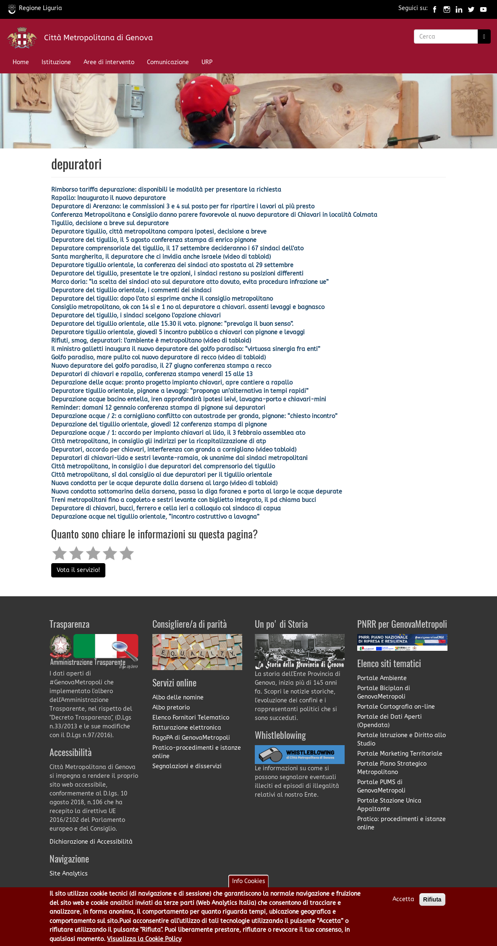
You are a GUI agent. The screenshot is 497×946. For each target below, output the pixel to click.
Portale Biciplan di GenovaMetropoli (383, 692)
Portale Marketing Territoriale (399, 753)
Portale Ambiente (382, 678)
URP (206, 62)
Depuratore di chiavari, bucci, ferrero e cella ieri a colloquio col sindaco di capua (166, 508)
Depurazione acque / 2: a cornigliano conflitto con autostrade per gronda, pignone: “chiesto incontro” (194, 416)
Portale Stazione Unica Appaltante (389, 805)
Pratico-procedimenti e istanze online (196, 752)
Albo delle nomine (178, 697)
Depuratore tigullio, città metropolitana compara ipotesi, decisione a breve (159, 231)
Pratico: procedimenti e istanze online (401, 823)
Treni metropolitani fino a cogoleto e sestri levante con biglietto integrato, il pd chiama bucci (183, 500)
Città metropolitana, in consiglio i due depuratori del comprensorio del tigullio (163, 466)
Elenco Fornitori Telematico (190, 717)
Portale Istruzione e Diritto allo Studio (401, 739)
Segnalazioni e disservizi (187, 766)
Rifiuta (432, 904)
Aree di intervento (109, 62)
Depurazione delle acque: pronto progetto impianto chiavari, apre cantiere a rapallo (172, 382)
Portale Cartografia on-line (396, 706)
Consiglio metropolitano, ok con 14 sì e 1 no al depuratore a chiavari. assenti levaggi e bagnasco (187, 307)
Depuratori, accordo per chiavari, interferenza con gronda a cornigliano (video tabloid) (173, 449)
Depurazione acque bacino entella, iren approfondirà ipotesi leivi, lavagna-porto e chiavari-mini (188, 399)
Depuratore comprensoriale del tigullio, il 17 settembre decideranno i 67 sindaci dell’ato (177, 248)
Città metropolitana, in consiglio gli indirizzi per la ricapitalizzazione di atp (158, 441)
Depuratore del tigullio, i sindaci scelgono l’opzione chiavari (136, 315)
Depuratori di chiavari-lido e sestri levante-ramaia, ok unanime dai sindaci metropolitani (179, 458)
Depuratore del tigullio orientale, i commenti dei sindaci (131, 290)
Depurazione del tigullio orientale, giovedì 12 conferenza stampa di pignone (159, 424)
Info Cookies (248, 885)
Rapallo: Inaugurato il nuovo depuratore (108, 198)
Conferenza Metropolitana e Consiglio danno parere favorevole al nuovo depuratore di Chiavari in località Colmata (214, 214)
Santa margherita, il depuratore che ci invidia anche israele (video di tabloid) (161, 256)
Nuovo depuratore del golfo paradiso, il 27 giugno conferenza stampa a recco (161, 365)
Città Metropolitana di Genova (98, 37)
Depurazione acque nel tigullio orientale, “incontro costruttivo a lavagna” (155, 516)
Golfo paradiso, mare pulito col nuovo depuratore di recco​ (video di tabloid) (158, 357)
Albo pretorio (171, 707)
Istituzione (56, 62)
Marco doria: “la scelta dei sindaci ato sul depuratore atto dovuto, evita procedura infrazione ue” (190, 282)
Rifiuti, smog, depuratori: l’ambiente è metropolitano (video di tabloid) (151, 340)
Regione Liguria (35, 8)
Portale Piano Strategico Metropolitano (391, 768)
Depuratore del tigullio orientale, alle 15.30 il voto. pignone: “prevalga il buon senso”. (172, 323)
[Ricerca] (484, 36)
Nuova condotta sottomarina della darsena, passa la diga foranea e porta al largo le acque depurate (196, 491)
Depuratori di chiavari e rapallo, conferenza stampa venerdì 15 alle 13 (152, 374)
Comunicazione (168, 62)
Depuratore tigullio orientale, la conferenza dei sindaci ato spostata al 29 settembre (172, 265)
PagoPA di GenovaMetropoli (191, 737)
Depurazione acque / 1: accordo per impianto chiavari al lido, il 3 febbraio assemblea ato (178, 433)
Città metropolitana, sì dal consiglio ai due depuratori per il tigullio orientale (161, 474)
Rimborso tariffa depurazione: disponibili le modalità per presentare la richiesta (166, 189)
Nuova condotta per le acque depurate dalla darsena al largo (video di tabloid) (164, 483)
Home (21, 62)
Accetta (403, 903)
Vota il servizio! (78, 570)
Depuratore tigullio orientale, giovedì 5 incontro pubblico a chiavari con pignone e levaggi (178, 332)
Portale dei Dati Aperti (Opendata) (389, 721)
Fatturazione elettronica (186, 727)
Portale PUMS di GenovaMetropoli (381, 786)
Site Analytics (69, 873)
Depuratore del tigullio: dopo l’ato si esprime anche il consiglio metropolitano (162, 298)
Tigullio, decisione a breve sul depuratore (110, 223)
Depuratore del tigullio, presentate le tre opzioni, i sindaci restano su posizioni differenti (177, 273)
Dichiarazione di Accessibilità (91, 841)
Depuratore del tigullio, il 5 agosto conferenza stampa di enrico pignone (153, 240)
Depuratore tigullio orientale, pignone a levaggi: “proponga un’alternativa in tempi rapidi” (180, 391)
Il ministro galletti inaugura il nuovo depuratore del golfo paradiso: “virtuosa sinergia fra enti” (185, 349)
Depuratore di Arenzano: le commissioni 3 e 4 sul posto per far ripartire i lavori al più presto (182, 206)
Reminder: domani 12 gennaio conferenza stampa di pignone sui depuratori (158, 407)
